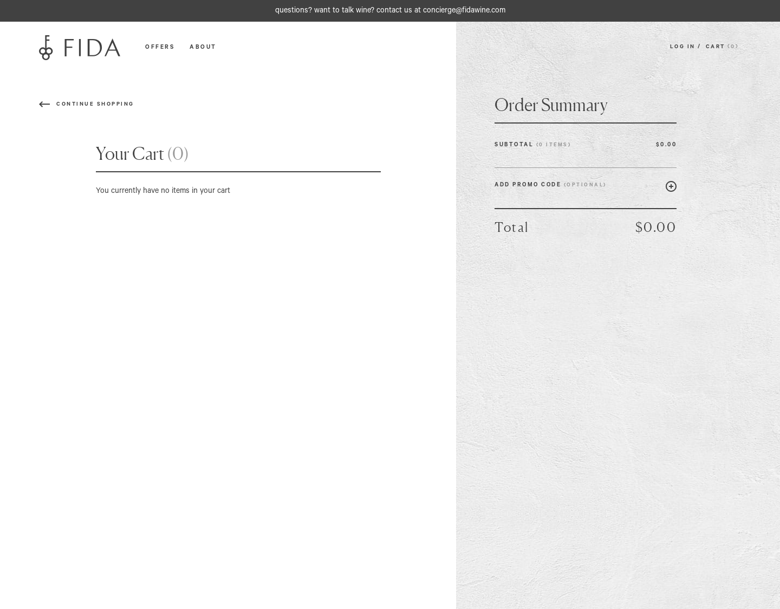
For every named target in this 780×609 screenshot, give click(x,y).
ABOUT (203, 47)
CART (724, 47)
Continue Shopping (95, 105)
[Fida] (79, 48)
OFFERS (159, 47)
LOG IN (684, 47)
